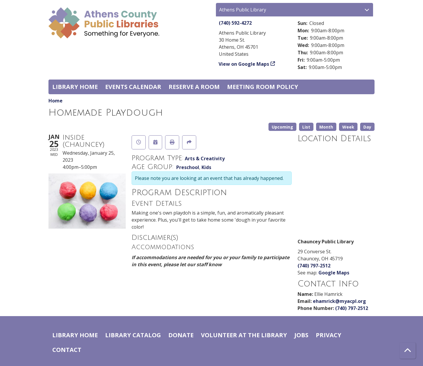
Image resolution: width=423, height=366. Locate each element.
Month (326, 127)
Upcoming (282, 127)
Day (367, 127)
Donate (181, 335)
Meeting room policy (262, 87)
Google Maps (333, 272)
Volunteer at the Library (244, 335)
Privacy (328, 335)
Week (348, 127)
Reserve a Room (194, 87)
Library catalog (133, 335)
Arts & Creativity (205, 158)
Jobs (301, 335)
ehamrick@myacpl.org (339, 301)
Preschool (187, 167)
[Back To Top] (408, 351)
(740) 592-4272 (235, 23)
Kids (206, 167)
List (306, 127)
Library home (75, 87)
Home (55, 100)
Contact (66, 350)
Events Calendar (133, 87)
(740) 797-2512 (314, 265)
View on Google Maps (244, 64)
